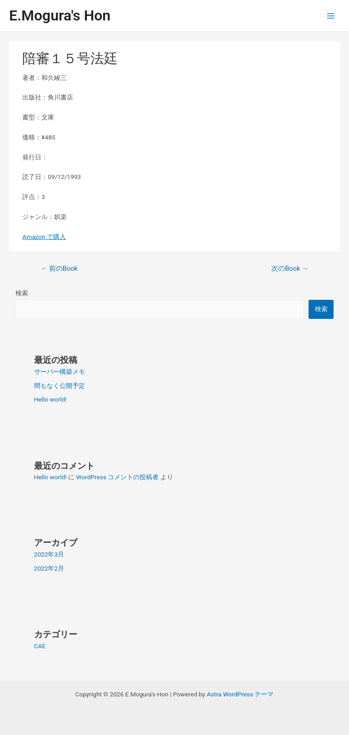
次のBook (289, 268)
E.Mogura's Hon (59, 15)
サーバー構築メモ (59, 371)
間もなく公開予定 (59, 385)
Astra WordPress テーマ (240, 694)
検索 (21, 293)
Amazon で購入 (44, 236)
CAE (40, 646)
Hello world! (50, 399)
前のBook (58, 268)
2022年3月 (49, 554)
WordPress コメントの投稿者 (117, 477)
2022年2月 (49, 568)
